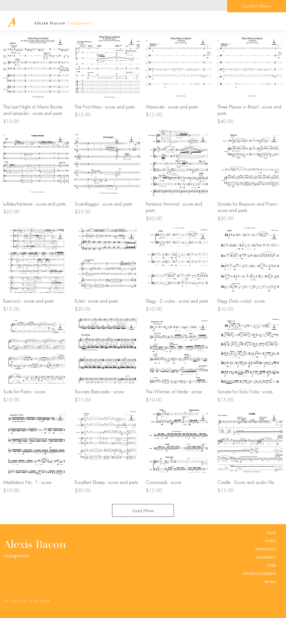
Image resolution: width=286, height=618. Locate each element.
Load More (143, 510)
